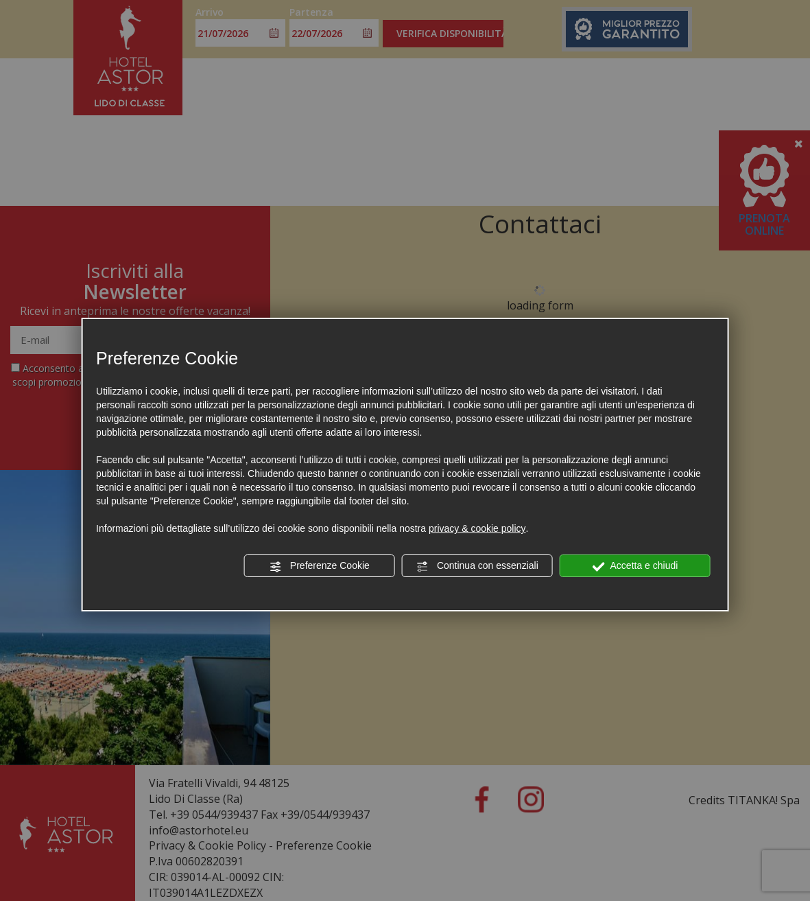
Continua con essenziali (477, 566)
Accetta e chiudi (635, 566)
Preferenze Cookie (320, 566)
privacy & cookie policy (477, 528)
